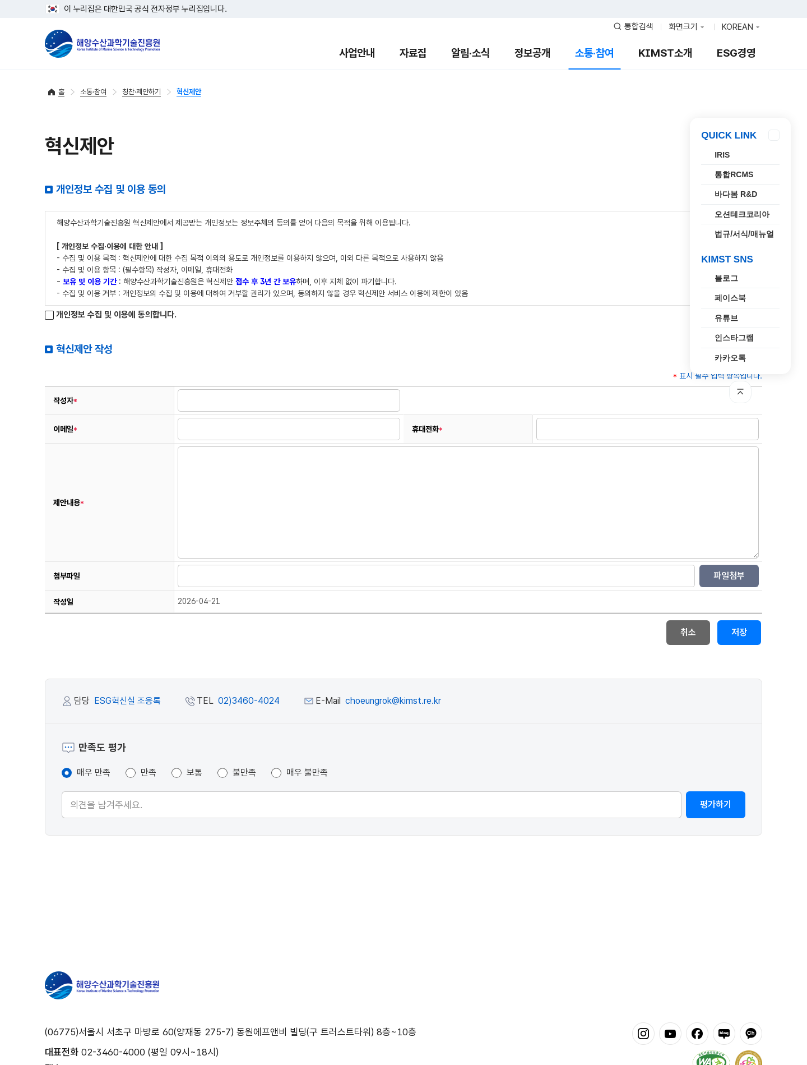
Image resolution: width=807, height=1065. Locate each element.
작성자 (65, 401)
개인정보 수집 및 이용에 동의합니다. (111, 315)
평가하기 (715, 804)
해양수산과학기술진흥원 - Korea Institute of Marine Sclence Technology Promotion (102, 44)
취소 (688, 632)
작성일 (63, 601)
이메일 (65, 429)
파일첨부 (729, 575)
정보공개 (532, 53)
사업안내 (357, 53)
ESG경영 (736, 53)
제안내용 (68, 503)
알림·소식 (470, 53)
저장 (739, 632)
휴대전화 (427, 429)
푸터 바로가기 (403, 0)
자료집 (413, 53)
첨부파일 (66, 575)
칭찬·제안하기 (141, 91)
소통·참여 (594, 53)
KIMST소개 (665, 53)
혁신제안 (189, 91)
